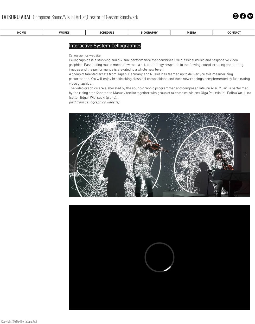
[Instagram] (236, 16)
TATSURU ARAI (16, 17)
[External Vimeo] (159, 257)
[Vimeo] (250, 16)
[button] (159, 155)
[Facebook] (243, 16)
